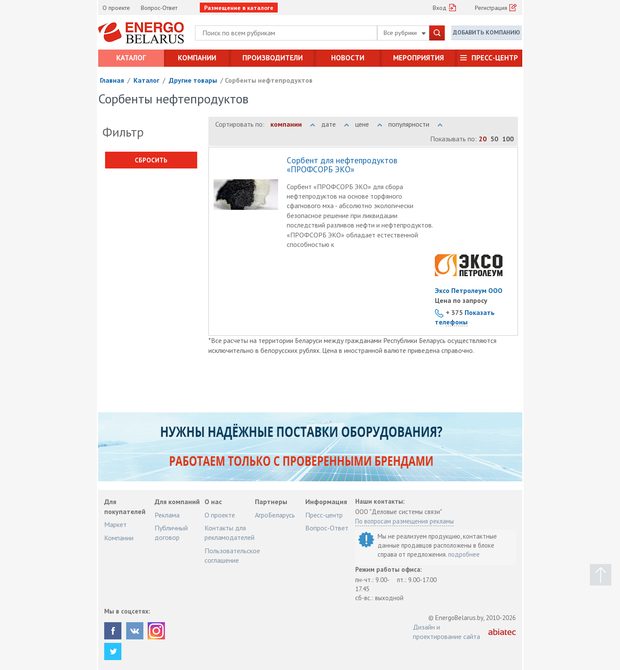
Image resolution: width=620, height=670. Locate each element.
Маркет (115, 524)
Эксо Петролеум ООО (468, 290)
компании (292, 124)
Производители (272, 57)
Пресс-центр (494, 57)
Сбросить (151, 160)
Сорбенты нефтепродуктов (269, 80)
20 (483, 138)
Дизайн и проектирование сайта (446, 632)
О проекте (116, 8)
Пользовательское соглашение (232, 555)
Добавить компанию (486, 32)
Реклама (167, 515)
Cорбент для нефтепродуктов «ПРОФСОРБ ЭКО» (342, 165)
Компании (197, 57)
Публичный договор (171, 533)
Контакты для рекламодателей (229, 533)
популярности (415, 124)
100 (508, 138)
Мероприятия (418, 57)
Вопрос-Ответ (159, 8)
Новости (347, 57)
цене (368, 124)
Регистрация (491, 8)
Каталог (131, 57)
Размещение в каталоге (238, 8)
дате (335, 124)
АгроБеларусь (275, 515)
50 (494, 138)
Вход (439, 8)
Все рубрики (405, 33)
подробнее (464, 554)
